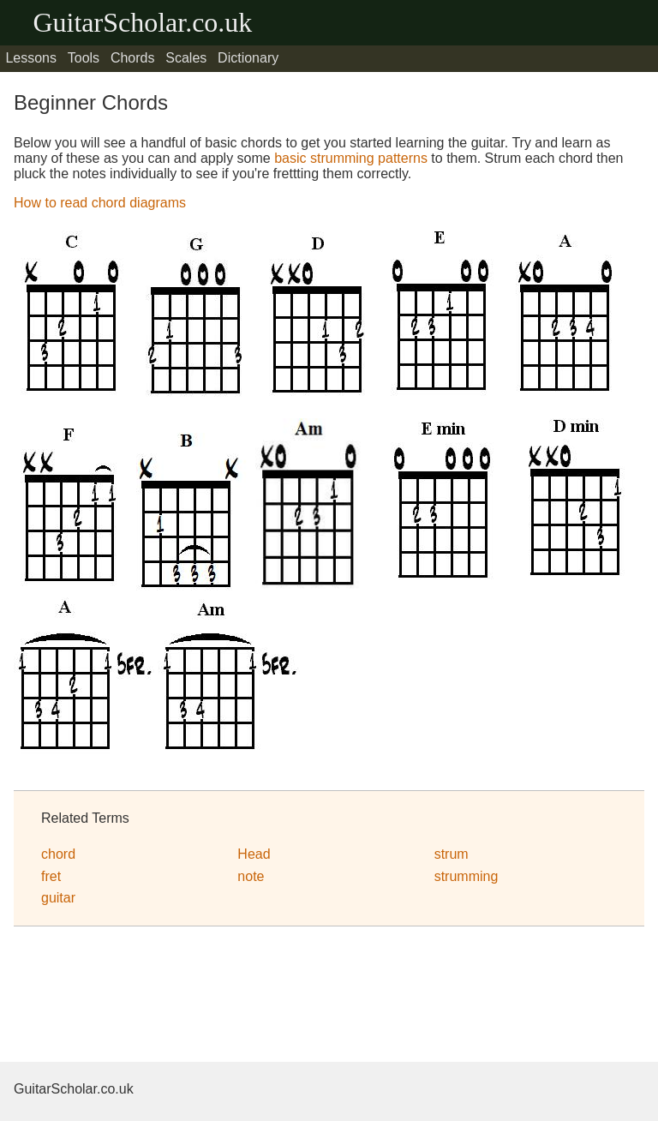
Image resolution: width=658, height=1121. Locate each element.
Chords (133, 58)
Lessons (31, 58)
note (250, 876)
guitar (58, 897)
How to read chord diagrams (100, 202)
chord (58, 854)
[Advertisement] (151, 997)
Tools (83, 58)
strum (451, 854)
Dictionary (248, 58)
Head (253, 854)
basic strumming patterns (351, 158)
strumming (466, 876)
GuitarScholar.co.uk (142, 22)
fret (51, 876)
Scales (185, 58)
